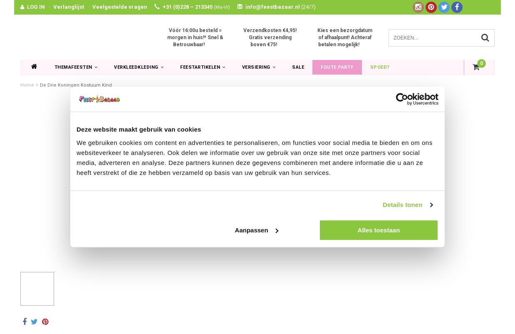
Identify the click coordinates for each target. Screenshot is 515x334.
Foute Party (337, 67)
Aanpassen (256, 230)
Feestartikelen (202, 67)
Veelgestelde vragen (119, 7)
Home (27, 85)
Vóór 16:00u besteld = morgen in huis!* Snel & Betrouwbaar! (195, 37)
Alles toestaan (379, 230)
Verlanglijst (68, 7)
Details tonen (402, 204)
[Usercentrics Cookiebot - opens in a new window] (402, 99)
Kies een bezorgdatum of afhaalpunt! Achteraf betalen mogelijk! (344, 37)
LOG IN (36, 7)
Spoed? (380, 67)
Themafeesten (76, 67)
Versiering (259, 67)
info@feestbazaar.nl (276, 7)
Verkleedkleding (138, 67)
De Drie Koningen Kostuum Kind (76, 85)
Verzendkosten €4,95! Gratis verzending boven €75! (270, 37)
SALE (298, 67)
